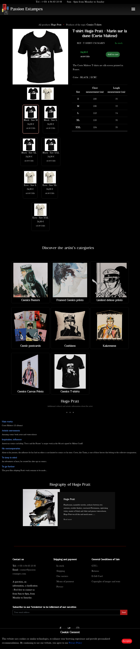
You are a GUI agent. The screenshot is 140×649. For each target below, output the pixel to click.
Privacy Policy (75, 643)
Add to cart (112, 54)
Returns (95, 571)
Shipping (60, 571)
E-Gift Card (97, 576)
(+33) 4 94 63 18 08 (52, 2)
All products (50, 25)
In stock (60, 566)
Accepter (127, 641)
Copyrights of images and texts (106, 581)
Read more (68, 519)
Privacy (59, 587)
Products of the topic (83, 25)
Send (124, 612)
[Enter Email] (66, 612)
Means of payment (65, 581)
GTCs (94, 566)
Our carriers (62, 576)
